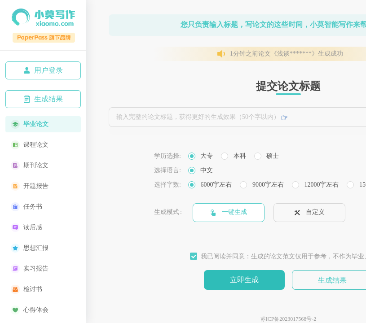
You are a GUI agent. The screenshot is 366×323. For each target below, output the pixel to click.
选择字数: (167, 184)
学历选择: (167, 156)
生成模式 (166, 212)
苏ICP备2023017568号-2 (288, 319)
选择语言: (167, 170)
